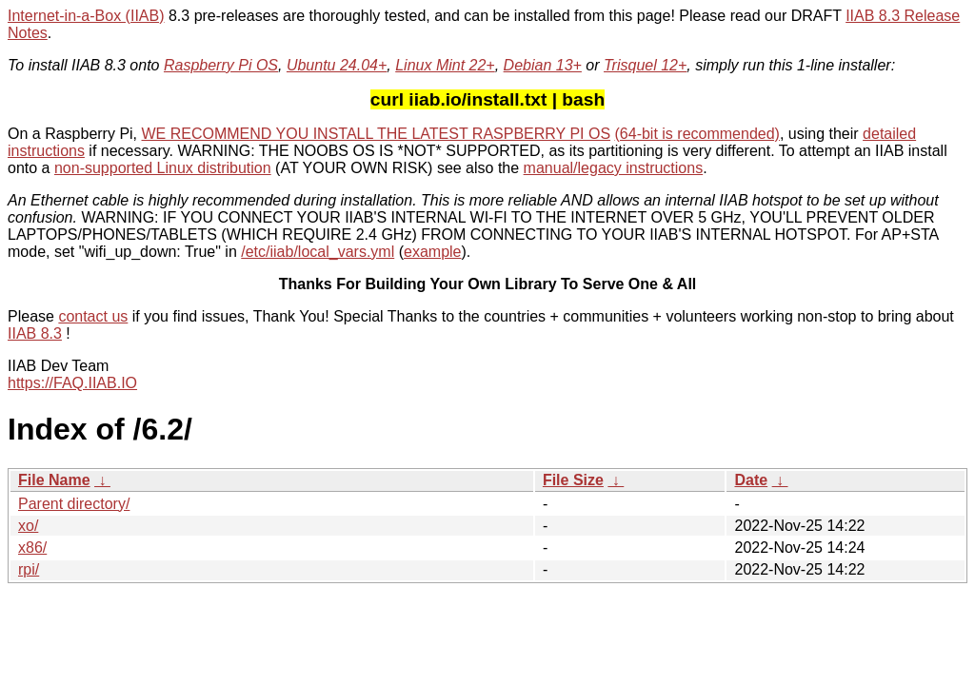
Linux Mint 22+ (445, 65)
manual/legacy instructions (614, 168)
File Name (54, 480)
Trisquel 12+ (645, 65)
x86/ (32, 547)
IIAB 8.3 (35, 333)
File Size (573, 480)
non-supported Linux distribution (162, 168)
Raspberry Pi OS (221, 65)
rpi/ (28, 569)
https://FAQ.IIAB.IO (72, 383)
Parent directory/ (73, 504)
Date (750, 480)
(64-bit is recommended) (697, 134)
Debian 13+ (543, 65)
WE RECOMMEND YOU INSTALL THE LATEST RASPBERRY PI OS (376, 134)
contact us (93, 316)
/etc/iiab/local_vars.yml (317, 252)
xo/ (28, 526)
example (432, 252)
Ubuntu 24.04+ (337, 65)
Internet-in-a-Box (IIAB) (86, 16)
